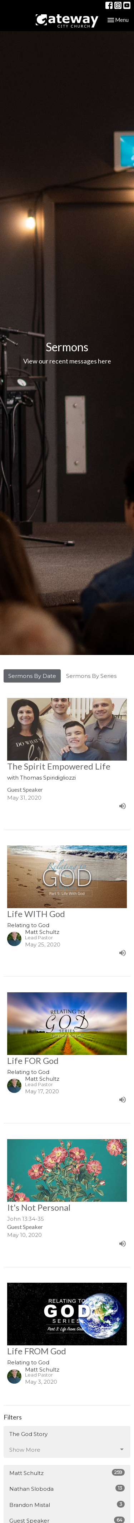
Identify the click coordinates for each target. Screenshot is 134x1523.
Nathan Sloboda (67, 1488)
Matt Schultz (67, 1472)
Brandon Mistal (67, 1504)
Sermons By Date (32, 676)
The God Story (28, 1434)
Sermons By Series (91, 676)
